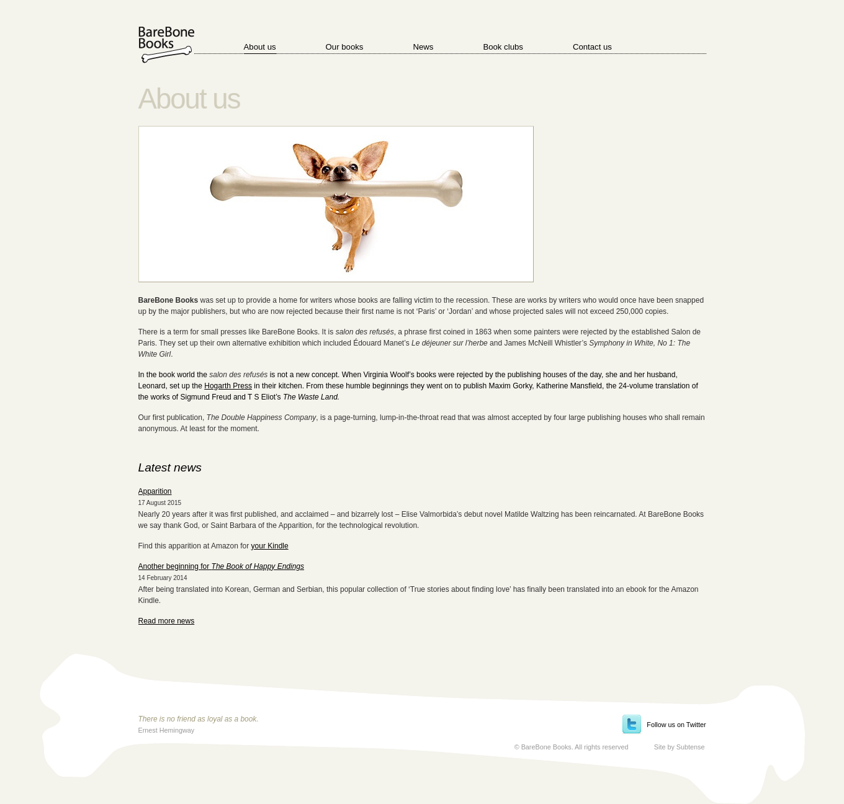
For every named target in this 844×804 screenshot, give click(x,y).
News (423, 46)
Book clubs (503, 46)
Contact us (592, 46)
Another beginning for (221, 566)
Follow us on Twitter (676, 724)
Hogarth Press (228, 386)
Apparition (155, 491)
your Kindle (270, 546)
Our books (345, 46)
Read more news (166, 621)
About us (260, 46)
